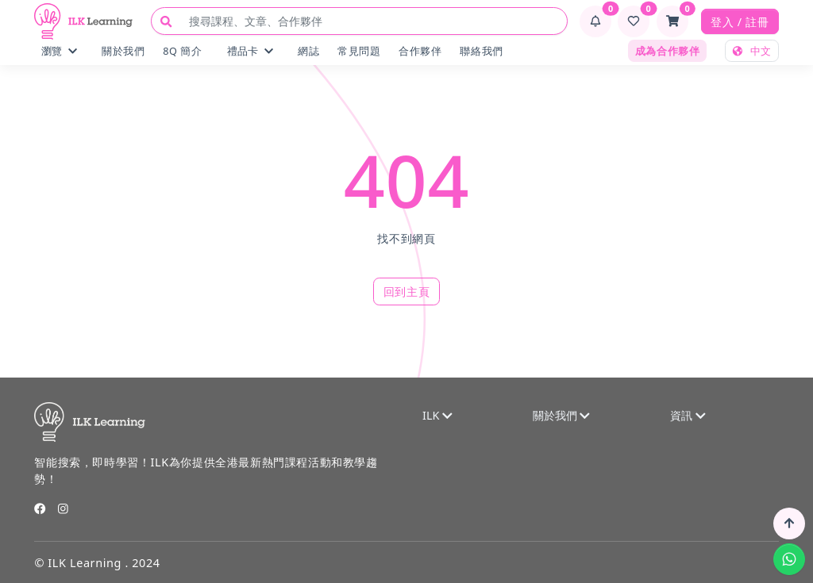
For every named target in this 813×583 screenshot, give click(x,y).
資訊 (687, 415)
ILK (437, 415)
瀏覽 (59, 51)
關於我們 (123, 51)
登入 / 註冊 (740, 21)
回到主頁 (406, 291)
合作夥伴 (420, 51)
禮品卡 (250, 51)
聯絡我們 (481, 51)
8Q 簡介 (182, 51)
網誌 (308, 51)
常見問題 (358, 51)
